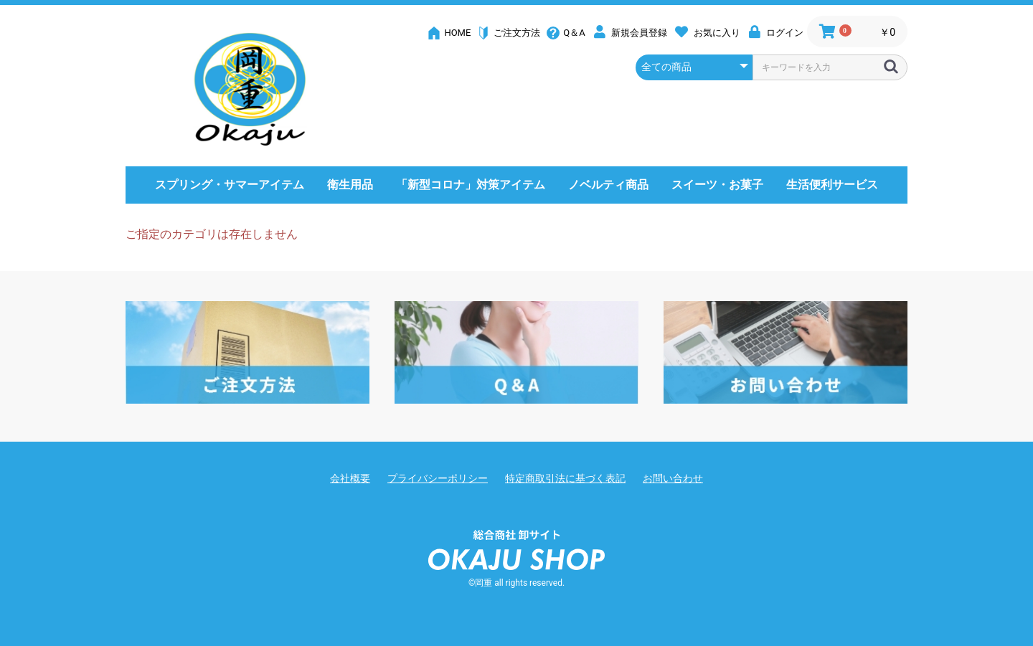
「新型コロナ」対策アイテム (470, 184)
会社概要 (350, 478)
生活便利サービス (832, 184)
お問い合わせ (673, 478)
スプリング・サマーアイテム (229, 184)
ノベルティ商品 (608, 184)
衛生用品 (350, 184)
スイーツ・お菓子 (717, 184)
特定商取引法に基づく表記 (565, 478)
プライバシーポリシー (437, 478)
